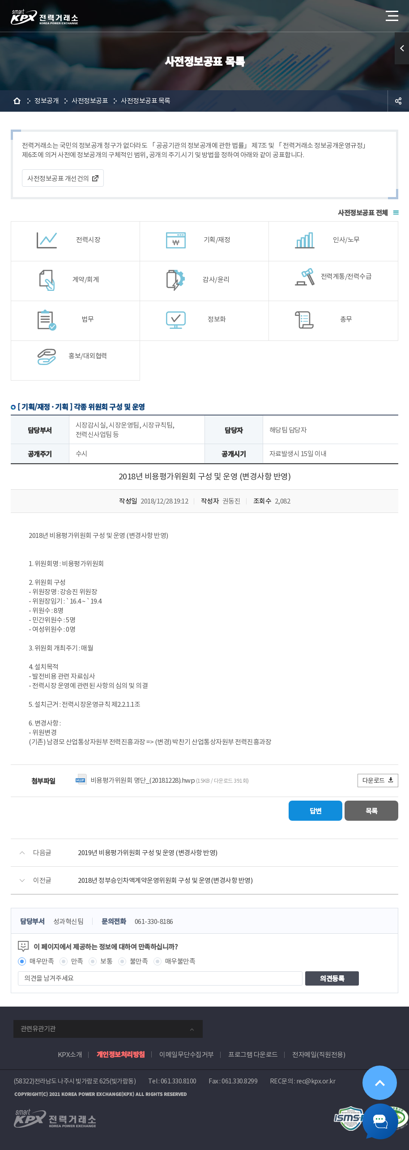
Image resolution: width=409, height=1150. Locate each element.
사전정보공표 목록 (145, 101)
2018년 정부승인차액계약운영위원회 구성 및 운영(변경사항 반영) (165, 880)
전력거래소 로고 (44, 17)
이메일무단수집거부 (186, 1054)
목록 (372, 810)
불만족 (139, 961)
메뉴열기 (391, 13)
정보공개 (46, 101)
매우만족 (42, 961)
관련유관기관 (38, 1028)
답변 (316, 810)
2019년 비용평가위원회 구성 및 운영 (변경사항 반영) (147, 852)
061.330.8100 (178, 1081)
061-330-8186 (154, 921)
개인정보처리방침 (121, 1054)
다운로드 (378, 780)
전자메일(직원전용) (318, 1054)
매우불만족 (180, 961)
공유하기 (398, 101)
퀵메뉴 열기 (402, 48)
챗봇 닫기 (380, 1121)
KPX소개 (70, 1054)
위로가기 (379, 1083)
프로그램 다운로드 (253, 1054)
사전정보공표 (90, 101)
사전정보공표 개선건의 (58, 178)
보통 (106, 961)
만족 (77, 961)
